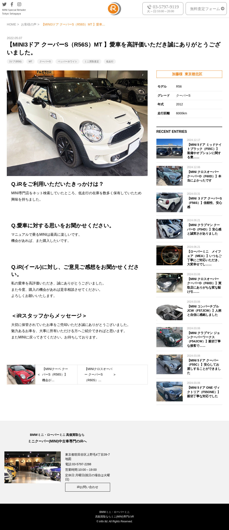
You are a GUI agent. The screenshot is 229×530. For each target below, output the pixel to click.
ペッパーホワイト (67, 61)
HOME (11, 24)
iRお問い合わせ (87, 487)
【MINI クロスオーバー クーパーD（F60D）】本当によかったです (204, 176)
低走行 (109, 61)
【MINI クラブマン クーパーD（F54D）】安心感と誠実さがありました (204, 229)
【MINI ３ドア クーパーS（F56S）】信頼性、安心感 (204, 202)
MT (30, 61)
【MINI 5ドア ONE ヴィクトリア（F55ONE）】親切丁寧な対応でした (203, 392)
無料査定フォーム (205, 9)
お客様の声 (28, 24)
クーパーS (45, 61)
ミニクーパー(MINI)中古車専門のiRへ (57, 441)
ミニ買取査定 (91, 61)
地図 (68, 459)
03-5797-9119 (166, 7)
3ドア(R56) (15, 61)
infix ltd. (103, 521)
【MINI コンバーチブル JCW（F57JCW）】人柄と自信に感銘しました (204, 310)
